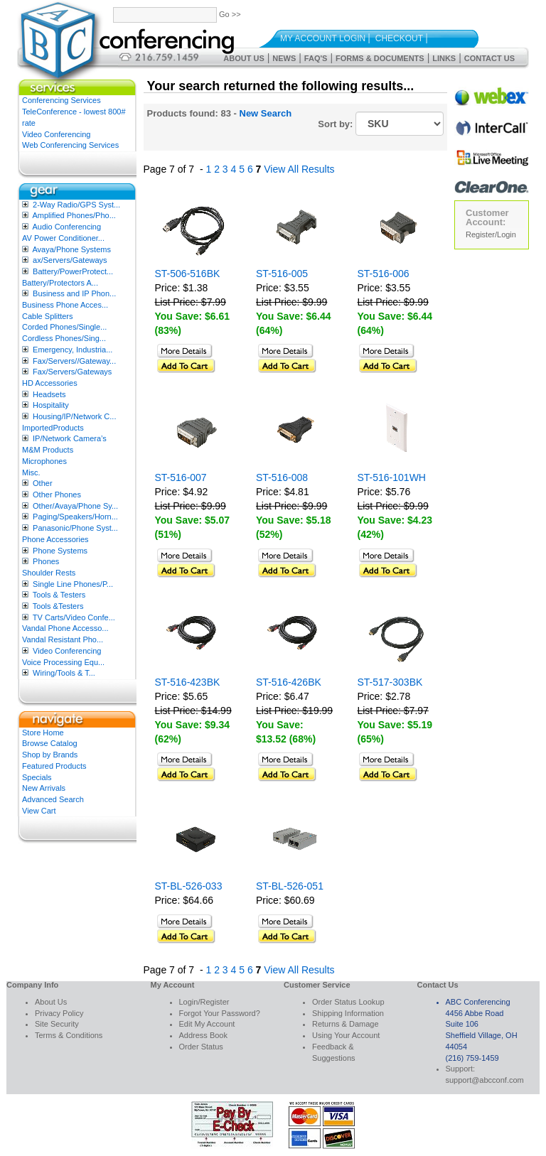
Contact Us (489, 58)
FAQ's (316, 58)
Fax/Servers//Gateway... (74, 361)
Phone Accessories (55, 539)
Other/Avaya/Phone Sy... (75, 506)
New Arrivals (43, 788)
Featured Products (54, 766)
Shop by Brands (49, 754)
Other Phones (57, 494)
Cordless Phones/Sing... (64, 338)
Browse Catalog (49, 743)
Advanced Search (53, 799)
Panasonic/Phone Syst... (75, 528)
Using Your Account (346, 1035)
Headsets (49, 394)
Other (43, 483)
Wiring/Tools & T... (64, 673)
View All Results (299, 169)
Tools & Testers (59, 594)
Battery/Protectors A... (60, 283)
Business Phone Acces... (65, 305)
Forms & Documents (380, 58)
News (284, 58)
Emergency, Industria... (72, 349)
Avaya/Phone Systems (71, 249)
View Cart (38, 810)
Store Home (43, 732)
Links (444, 58)
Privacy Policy (59, 1013)
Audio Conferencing (66, 226)
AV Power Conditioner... (63, 238)
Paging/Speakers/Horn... (75, 516)
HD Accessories (49, 383)
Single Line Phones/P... (73, 584)
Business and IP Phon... (74, 293)
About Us (243, 58)
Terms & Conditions (68, 1035)
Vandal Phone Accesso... (65, 628)
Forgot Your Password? (219, 1013)
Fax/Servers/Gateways (72, 371)
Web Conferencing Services (70, 145)
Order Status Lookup (348, 1002)
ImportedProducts (53, 427)
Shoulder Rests (48, 572)
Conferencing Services (61, 100)
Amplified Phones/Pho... (73, 215)
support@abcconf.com (485, 1080)
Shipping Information (348, 1013)
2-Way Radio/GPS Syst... (76, 204)
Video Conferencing (56, 134)
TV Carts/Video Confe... (74, 617)
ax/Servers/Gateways (70, 260)
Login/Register (204, 1002)
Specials (37, 777)
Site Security (57, 1024)
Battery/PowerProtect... (73, 271)
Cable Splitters (47, 316)
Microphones (44, 461)
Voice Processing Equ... (63, 662)
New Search (266, 113)
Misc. (31, 472)
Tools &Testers (58, 606)
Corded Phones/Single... (64, 327)
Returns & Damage (345, 1024)
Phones (46, 561)
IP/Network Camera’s (70, 438)
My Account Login (322, 38)
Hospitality (51, 405)
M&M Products (47, 449)
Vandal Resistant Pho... (62, 639)
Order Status (201, 1046)
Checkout (399, 38)
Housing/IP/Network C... (74, 416)
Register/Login (491, 234)
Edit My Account (207, 1024)
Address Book (203, 1035)
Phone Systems (60, 550)
